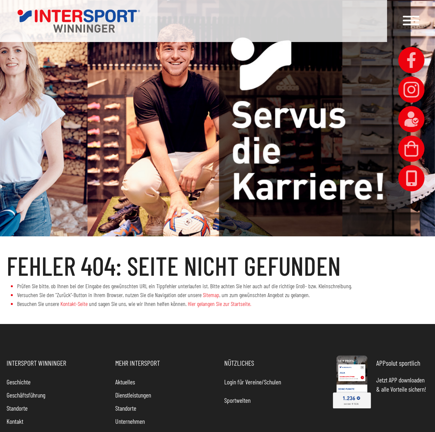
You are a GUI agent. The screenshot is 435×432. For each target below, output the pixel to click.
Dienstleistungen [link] (133, 395)
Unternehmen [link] (130, 421)
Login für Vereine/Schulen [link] (252, 382)
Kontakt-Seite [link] (74, 303)
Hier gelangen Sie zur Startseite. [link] (219, 303)
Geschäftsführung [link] (26, 395)
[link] (79, 21)
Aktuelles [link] (125, 382)
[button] (411, 20)
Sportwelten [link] (237, 400)
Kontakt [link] (15, 421)
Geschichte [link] (19, 382)
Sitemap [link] (211, 294)
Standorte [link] (17, 408)
